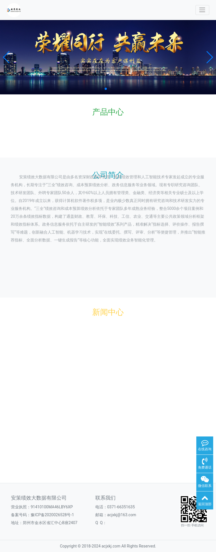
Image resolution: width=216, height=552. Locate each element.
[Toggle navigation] (202, 10)
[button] (6, 57)
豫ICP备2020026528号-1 (52, 515)
